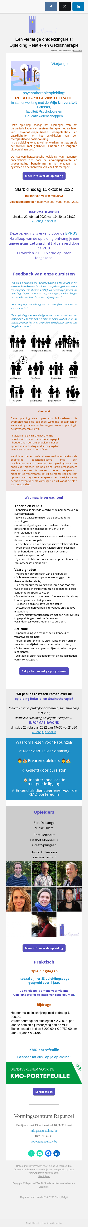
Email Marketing (33, 1223)
